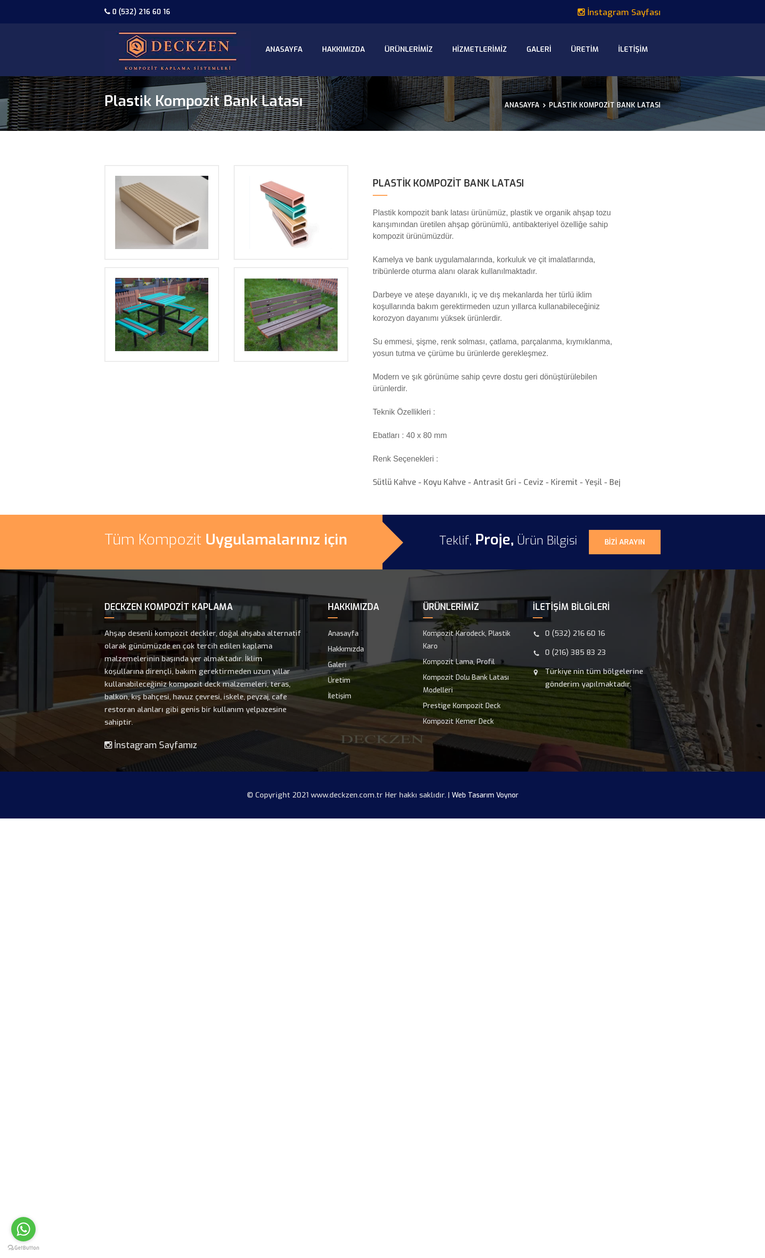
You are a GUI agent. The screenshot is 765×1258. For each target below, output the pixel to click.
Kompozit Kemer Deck (458, 721)
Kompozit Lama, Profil (459, 662)
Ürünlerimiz (408, 49)
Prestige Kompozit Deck (462, 706)
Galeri (538, 49)
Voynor (507, 795)
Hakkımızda (343, 49)
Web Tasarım (473, 795)
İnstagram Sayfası (619, 12)
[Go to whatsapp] (23, 1229)
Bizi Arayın (624, 542)
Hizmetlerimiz (479, 49)
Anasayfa (283, 49)
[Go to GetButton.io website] (23, 1248)
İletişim (633, 49)
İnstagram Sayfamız (150, 745)
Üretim (585, 49)
